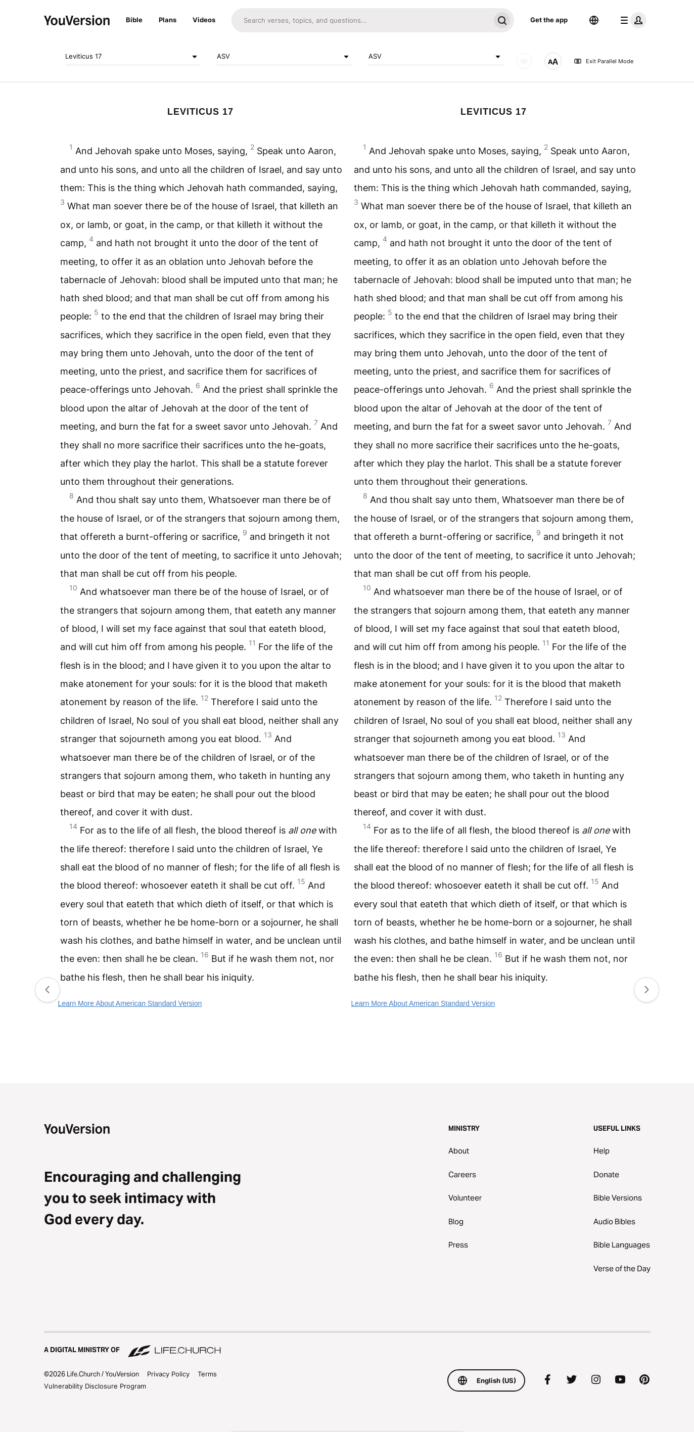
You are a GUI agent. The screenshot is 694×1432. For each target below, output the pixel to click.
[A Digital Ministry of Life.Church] (347, 1345)
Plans (167, 20)
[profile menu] (631, 20)
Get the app (549, 20)
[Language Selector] (594, 20)
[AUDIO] (524, 61)
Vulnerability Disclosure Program (95, 1386)
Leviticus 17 (133, 57)
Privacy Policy (168, 1374)
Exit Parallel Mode (603, 61)
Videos (204, 20)
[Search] (361, 20)
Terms (207, 1374)
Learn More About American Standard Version (130, 1003)
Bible (134, 20)
